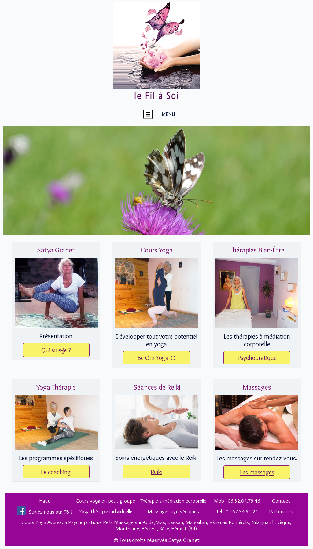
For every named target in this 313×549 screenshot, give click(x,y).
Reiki (156, 471)
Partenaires (281, 511)
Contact (281, 500)
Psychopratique (257, 357)
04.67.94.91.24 (242, 511)
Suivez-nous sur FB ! (50, 511)
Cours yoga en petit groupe (105, 500)
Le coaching (56, 472)
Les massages (257, 472)
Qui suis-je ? (56, 350)
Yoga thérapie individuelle (105, 511)
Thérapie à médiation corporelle (173, 500)
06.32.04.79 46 (244, 500)
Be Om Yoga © (156, 357)
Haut (44, 500)
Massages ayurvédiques (173, 511)
